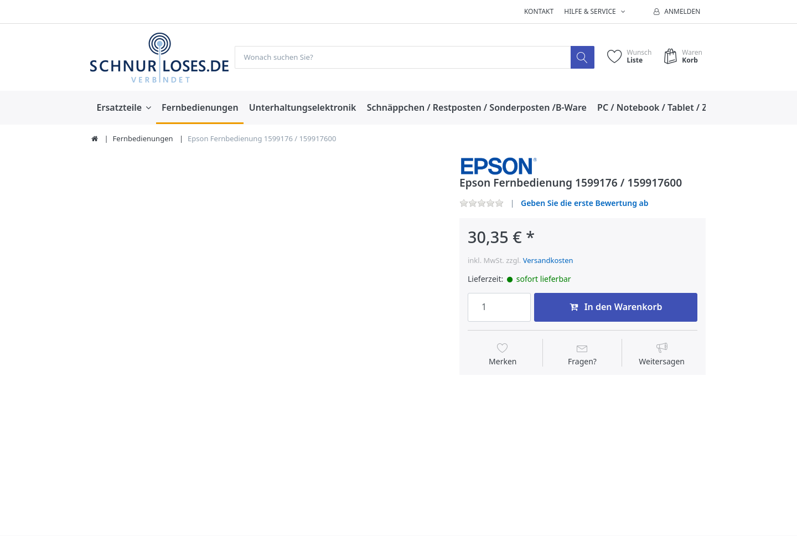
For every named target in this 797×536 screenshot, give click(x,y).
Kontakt (538, 11)
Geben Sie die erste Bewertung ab (585, 203)
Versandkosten (548, 261)
